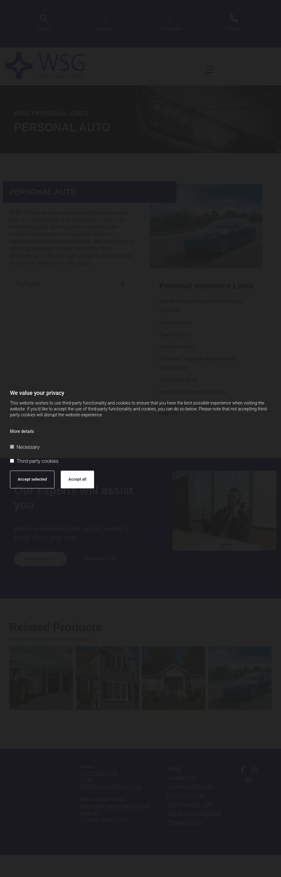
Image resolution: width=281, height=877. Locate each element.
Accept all (78, 479)
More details (22, 431)
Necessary (25, 447)
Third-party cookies (34, 461)
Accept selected (32, 479)
